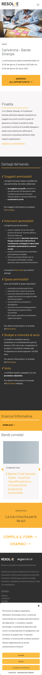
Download (9, 425)
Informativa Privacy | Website (25, 672)
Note (7, 368)
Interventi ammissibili (18, 221)
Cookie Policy (12, 672)
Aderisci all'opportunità (21, 80)
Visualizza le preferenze (21, 668)
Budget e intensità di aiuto (22, 335)
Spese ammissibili (16, 279)
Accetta (21, 655)
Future (4, 601)
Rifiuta (21, 661)
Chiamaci (20, 544)
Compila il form (20, 537)
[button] (39, 605)
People (4, 596)
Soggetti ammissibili (18, 176)
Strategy (5, 598)
